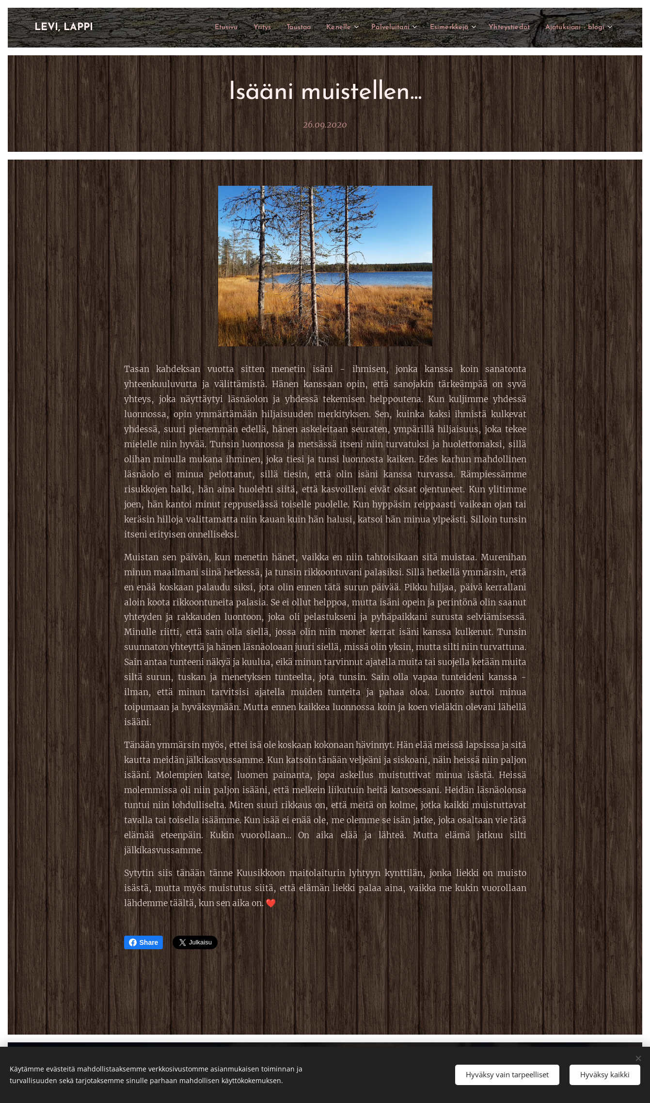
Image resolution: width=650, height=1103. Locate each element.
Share (144, 942)
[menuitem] (193, 28)
